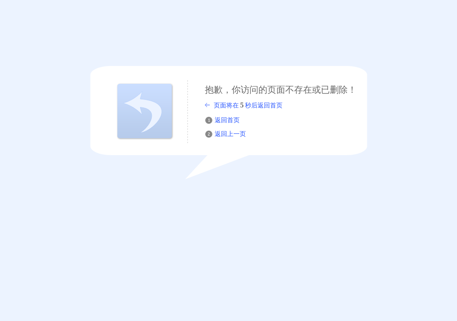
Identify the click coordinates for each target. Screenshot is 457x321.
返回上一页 (230, 134)
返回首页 (227, 120)
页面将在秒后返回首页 (248, 105)
